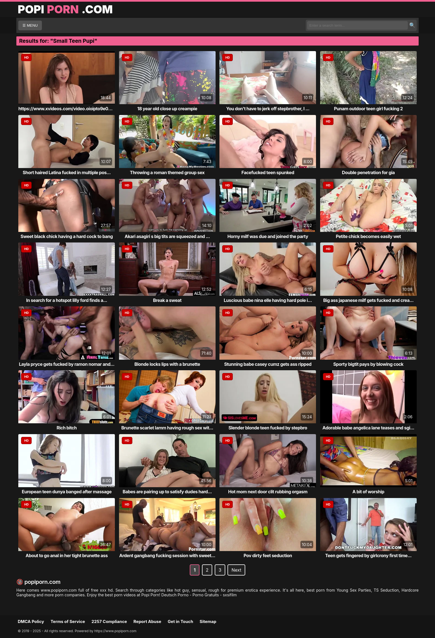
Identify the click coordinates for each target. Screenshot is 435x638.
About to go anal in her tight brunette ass (67, 555)
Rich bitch (67, 428)
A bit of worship (368, 491)
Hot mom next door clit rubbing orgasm (267, 491)
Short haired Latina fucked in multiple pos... (67, 172)
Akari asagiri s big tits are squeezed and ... (167, 236)
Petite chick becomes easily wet (368, 236)
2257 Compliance (109, 621)
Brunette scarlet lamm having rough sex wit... (167, 428)
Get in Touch (180, 621)
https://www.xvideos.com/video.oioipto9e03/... (67, 108)
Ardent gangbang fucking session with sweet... (167, 555)
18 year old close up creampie (167, 108)
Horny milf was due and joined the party (267, 236)
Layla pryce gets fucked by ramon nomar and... (66, 364)
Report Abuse (147, 621)
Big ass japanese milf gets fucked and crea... (368, 300)
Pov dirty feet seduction (268, 555)
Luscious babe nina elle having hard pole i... (268, 300)
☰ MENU (30, 25)
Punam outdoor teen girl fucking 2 (368, 108)
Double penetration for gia (368, 172)
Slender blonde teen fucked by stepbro (268, 428)
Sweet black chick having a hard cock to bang (67, 236)
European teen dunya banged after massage (67, 491)
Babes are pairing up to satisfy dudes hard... (167, 491)
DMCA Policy (31, 621)
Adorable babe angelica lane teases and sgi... (368, 428)
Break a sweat (167, 300)
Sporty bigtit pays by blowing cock (368, 364)
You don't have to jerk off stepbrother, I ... (267, 108)
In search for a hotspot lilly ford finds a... (66, 300)
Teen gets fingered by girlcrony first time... (368, 555)
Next (236, 570)
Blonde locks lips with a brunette (167, 364)
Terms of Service (67, 621)
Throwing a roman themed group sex (167, 172)
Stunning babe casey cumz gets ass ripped (268, 364)
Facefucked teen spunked (267, 172)
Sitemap (208, 621)
